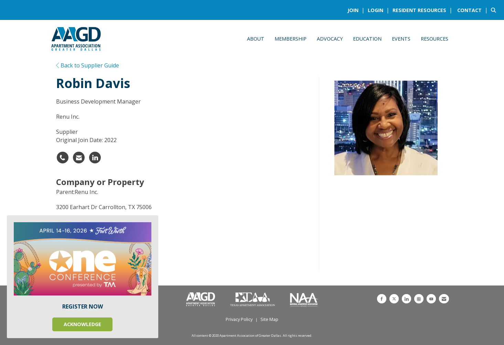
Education (367, 38)
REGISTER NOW (82, 306)
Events (401, 38)
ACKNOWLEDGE (82, 324)
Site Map (269, 319)
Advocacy (330, 38)
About (255, 38)
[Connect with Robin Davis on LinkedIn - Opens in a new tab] (94, 157)
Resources (434, 38)
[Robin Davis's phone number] (62, 157)
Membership (291, 38)
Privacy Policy (239, 319)
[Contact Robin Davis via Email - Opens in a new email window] (78, 157)
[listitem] (356, 10)
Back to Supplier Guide (87, 65)
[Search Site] (495, 10)
